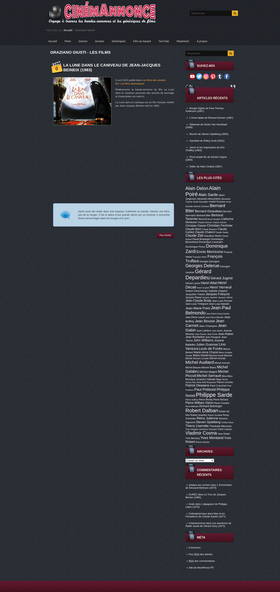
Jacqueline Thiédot (195, 294)
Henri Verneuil (220, 287)
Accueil (68, 30)
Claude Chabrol (205, 232)
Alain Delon (196, 188)
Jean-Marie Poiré (197, 308)
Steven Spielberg (208, 422)
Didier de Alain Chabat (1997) (205, 166)
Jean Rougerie (213, 337)
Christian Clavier (195, 225)
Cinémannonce (197, 523)
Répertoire (183, 41)
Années (99, 41)
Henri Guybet (203, 288)
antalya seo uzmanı (199, 484)
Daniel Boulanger (201, 239)
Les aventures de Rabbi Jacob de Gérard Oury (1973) (208, 524)
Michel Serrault (209, 376)
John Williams (203, 340)
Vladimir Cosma (201, 433)
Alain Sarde (208, 195)
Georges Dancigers (209, 261)
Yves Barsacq (192, 438)
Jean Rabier (225, 333)
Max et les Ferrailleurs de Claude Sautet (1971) (205, 515)
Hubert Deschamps (196, 290)
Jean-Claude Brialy (198, 300)
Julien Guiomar (207, 344)
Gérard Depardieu (198, 274)
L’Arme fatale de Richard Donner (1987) (211, 117)
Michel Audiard (199, 362)
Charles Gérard (219, 222)
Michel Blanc (209, 367)
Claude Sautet (221, 232)
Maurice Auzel (216, 355)
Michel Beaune (193, 367)
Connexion (195, 547)
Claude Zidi (194, 235)
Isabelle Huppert (218, 290)
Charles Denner (204, 222)
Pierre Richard (220, 399)
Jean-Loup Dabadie (219, 304)
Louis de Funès (210, 349)
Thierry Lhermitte (197, 426)
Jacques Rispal (193, 297)
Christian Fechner (220, 225)
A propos (202, 41)
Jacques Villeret (225, 297)
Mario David (200, 355)
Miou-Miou (227, 376)
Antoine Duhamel (201, 206)
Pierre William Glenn (199, 402)
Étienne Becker (203, 442)
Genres (83, 41)
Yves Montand (211, 438)
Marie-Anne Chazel (206, 352)
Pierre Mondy (206, 399)
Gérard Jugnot (221, 278)
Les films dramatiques (132, 83)
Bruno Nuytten (213, 219)
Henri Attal (209, 283)
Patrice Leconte (225, 382)
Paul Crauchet (218, 385)
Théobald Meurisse (220, 426)
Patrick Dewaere (197, 385)
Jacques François (218, 294)
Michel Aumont (222, 363)
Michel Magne (208, 371)
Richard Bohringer (210, 406)
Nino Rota (196, 382)
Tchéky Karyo (227, 422)
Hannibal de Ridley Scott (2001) (207, 140)
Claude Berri (193, 229)
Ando (191, 504)
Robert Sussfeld (215, 415)
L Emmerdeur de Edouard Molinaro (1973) (208, 486)
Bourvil (203, 219)
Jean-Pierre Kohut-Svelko (217, 314)
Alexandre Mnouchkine (209, 199)
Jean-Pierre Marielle (214, 317)
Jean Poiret (212, 334)
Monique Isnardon (195, 379)
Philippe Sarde (214, 395)
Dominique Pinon (195, 246)
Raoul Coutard (221, 403)
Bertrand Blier (204, 215)
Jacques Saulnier (210, 297)
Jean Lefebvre (204, 330)
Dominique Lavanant (211, 242)
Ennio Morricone (210, 252)
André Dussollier (200, 202)
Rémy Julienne (207, 418)
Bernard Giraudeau (208, 211)
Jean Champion (208, 326)
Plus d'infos (165, 235)
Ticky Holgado (191, 429)
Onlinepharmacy (198, 513)
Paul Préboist (205, 389)
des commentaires (202, 561)
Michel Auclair (218, 358)
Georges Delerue (202, 265)
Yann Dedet (224, 433)
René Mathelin (192, 406)
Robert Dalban (201, 410)
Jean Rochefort (195, 337)
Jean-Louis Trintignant (196, 304)
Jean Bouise (205, 321)
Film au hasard (142, 41)
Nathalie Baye (214, 379)
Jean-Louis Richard (222, 301)
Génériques (118, 41)
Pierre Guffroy (191, 399)
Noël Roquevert (209, 382)
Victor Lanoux (225, 429)
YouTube (164, 41)
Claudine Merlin (213, 235)
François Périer (200, 257)
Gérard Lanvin (192, 283)
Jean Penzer (200, 334)
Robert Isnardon (198, 415)
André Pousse (217, 201)
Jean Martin (217, 331)
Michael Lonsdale (201, 358)
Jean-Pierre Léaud (195, 317)
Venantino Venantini (208, 429)
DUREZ (193, 494)
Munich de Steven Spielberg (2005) (208, 134)
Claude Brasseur (209, 229)
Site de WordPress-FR (201, 567)
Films (68, 41)
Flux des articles (200, 554)
